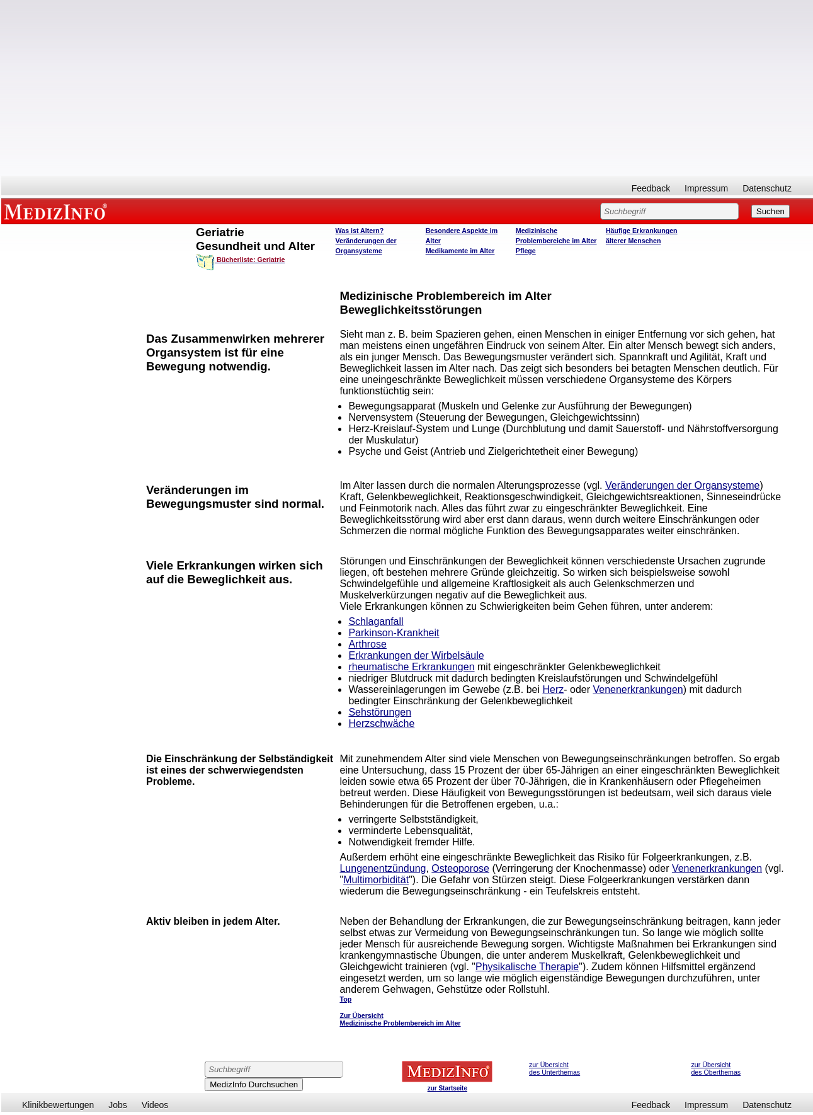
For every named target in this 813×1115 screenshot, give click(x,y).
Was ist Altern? (360, 230)
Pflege (526, 250)
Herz (553, 689)
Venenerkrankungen (638, 689)
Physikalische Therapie (527, 966)
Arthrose (367, 644)
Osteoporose (460, 868)
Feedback (651, 188)
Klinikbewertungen (58, 1105)
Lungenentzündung (382, 868)
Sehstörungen (379, 712)
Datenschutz (767, 188)
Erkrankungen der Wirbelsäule (416, 655)
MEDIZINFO (58, 211)
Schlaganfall (375, 621)
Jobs (117, 1105)
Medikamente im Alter (460, 250)
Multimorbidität (376, 879)
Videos (155, 1105)
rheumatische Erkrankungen (411, 666)
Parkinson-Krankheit (393, 632)
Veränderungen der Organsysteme (682, 485)
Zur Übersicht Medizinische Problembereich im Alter (399, 1019)
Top (345, 999)
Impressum (706, 188)
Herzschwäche (381, 723)
